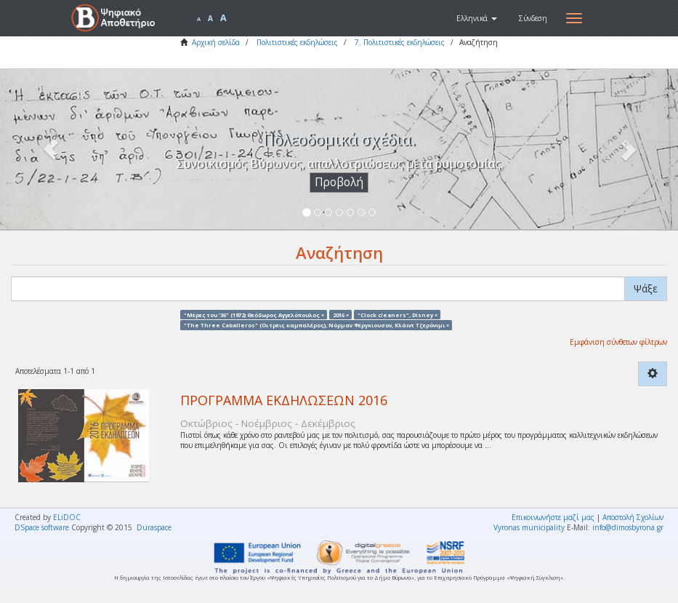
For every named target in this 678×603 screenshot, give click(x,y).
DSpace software (42, 527)
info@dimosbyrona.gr (627, 527)
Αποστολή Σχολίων (632, 517)
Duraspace (154, 527)
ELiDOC (67, 517)
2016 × (341, 314)
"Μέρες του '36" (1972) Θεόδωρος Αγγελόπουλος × (254, 314)
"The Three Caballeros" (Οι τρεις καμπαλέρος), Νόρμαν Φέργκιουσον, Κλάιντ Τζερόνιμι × (316, 324)
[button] (476, 18)
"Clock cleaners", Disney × (397, 314)
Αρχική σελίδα (216, 42)
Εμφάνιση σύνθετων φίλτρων (618, 342)
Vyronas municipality (529, 527)
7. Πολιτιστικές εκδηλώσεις (400, 42)
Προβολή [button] (339, 182)
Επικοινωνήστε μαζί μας (553, 517)
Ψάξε (646, 288)
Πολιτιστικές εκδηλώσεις (297, 42)
